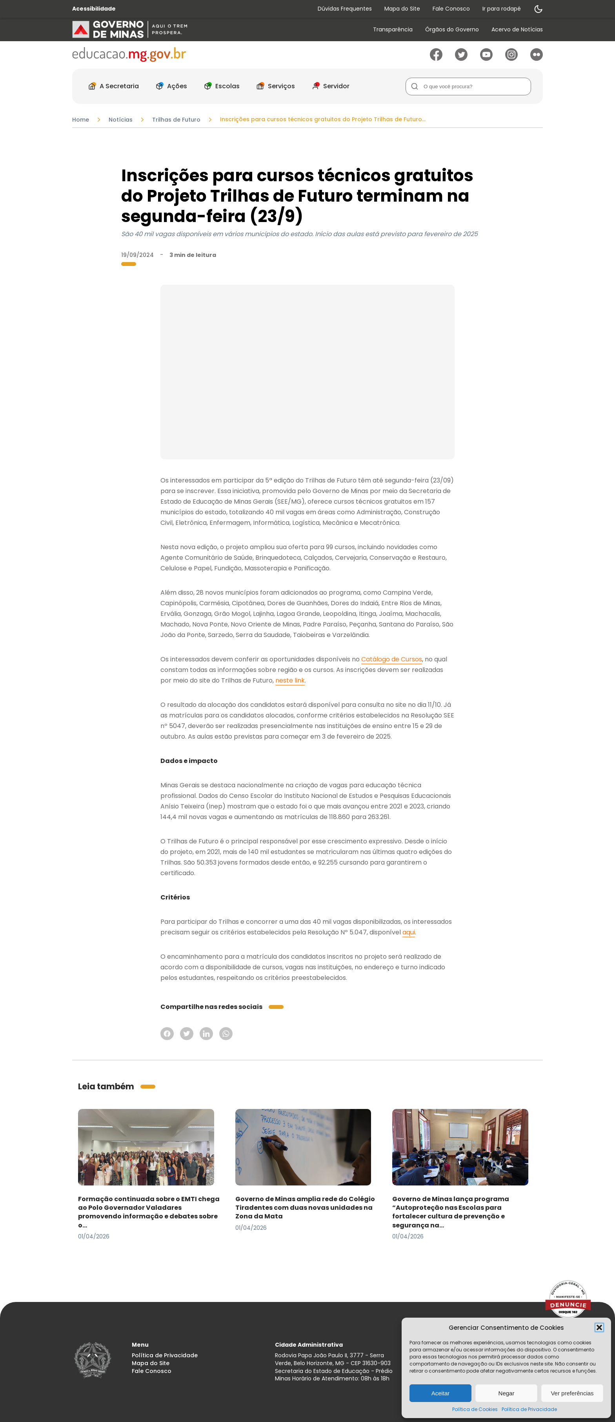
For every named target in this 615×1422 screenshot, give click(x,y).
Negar (507, 1393)
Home (80, 119)
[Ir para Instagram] (511, 58)
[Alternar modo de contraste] (538, 9)
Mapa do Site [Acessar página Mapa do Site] (402, 9)
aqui (408, 932)
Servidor (328, 86)
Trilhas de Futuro (176, 119)
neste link (290, 680)
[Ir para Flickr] (536, 58)
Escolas (220, 86)
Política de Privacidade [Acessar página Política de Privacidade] (165, 1355)
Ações (169, 86)
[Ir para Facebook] (436, 58)
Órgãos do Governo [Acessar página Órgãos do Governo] (452, 29)
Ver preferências (572, 1393)
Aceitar (440, 1393)
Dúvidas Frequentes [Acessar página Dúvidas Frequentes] (345, 9)
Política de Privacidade (529, 1409)
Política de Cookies (475, 1409)
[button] (599, 1327)
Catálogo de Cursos (391, 659)
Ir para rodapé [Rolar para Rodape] (501, 9)
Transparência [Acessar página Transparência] (393, 29)
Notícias (121, 119)
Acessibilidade (94, 9)
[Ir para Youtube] (486, 58)
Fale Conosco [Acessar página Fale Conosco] (451, 9)
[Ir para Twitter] (461, 58)
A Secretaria (111, 86)
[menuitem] (393, 30)
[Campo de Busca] (468, 86)
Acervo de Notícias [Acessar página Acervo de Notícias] (517, 29)
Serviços (273, 86)
